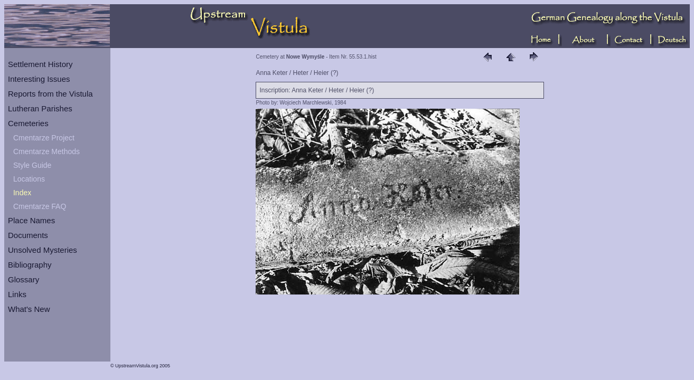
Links (17, 294)
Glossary (23, 279)
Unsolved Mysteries (42, 249)
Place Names (31, 220)
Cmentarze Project (43, 138)
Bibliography (30, 264)
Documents (28, 235)
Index (22, 192)
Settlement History (40, 64)
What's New (29, 309)
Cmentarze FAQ (39, 206)
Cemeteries (28, 123)
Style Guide (32, 165)
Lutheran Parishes (40, 108)
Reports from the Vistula (50, 93)
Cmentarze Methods (46, 151)
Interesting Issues (39, 78)
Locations (29, 179)
